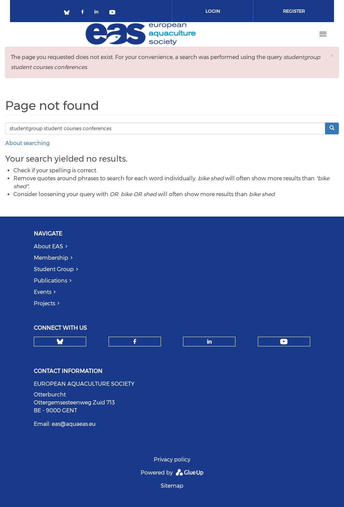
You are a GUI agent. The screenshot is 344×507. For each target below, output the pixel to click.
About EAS (48, 246)
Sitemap (172, 485)
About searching (27, 143)
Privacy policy (172, 459)
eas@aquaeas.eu (73, 424)
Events (42, 292)
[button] (332, 55)
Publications (50, 280)
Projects (44, 303)
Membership (51, 258)
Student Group (54, 269)
